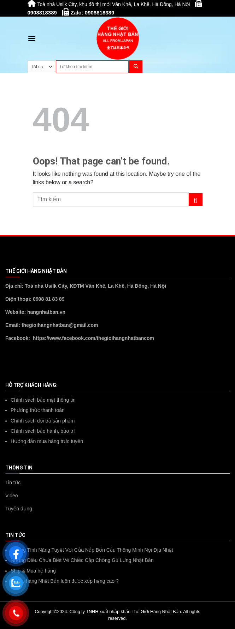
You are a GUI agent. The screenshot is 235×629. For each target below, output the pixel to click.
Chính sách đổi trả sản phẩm (43, 421)
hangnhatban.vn (46, 312)
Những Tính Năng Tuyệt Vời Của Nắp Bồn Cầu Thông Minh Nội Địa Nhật (92, 550)
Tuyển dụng (18, 508)
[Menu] (32, 38)
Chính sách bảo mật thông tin (43, 400)
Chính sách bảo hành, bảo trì (43, 431)
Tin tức (12, 482)
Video (11, 495)
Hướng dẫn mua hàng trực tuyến (47, 441)
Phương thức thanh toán (38, 410)
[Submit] (195, 199)
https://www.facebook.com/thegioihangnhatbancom (93, 338)
